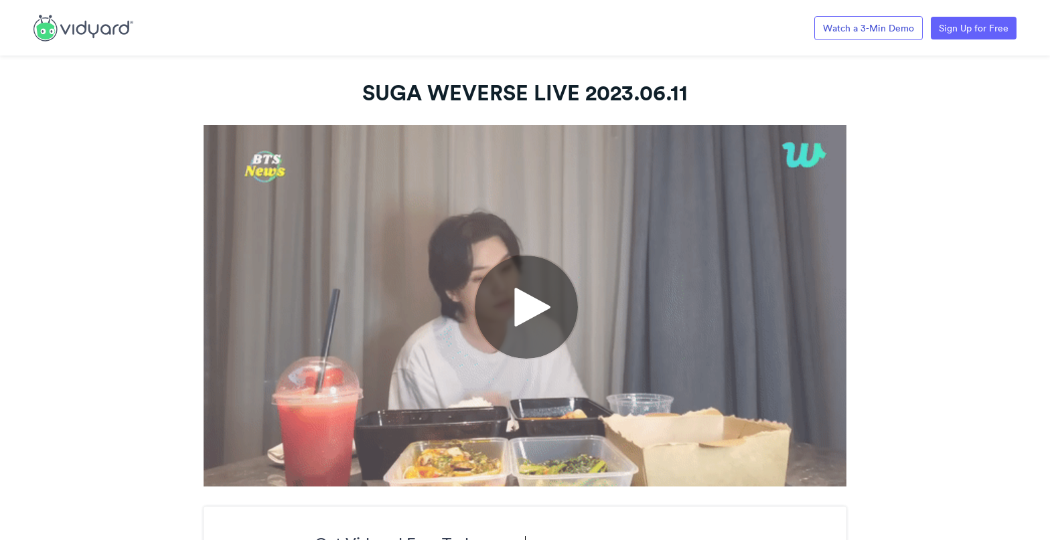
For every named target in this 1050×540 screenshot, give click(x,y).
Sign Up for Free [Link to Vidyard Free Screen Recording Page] (973, 28)
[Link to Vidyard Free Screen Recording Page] (83, 27)
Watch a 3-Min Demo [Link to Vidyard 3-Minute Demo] (868, 28)
